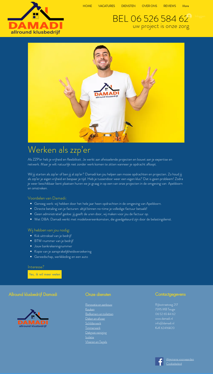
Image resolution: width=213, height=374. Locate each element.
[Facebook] (159, 361)
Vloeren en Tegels (96, 342)
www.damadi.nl (164, 318)
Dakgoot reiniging (96, 332)
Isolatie (89, 337)
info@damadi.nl (164, 323)
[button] (106, 93)
